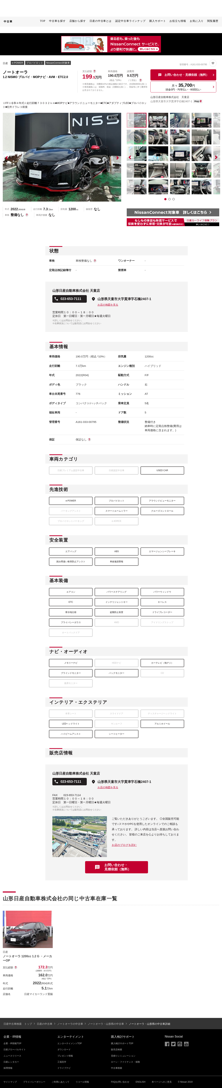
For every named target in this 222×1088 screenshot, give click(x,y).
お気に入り (197, 21)
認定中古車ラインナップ (130, 21)
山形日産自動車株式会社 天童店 (169, 97)
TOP (42, 21)
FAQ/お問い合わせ (120, 1082)
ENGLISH (140, 1082)
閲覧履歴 (212, 21)
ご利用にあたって (60, 1082)
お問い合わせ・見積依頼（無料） (117, 867)
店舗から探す (77, 21)
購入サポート (157, 21)
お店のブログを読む (124, 845)
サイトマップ (10, 1082)
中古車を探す (57, 21)
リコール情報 (82, 1082)
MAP (197, 101)
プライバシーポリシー (34, 1082)
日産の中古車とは (101, 21)
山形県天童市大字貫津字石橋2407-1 (124, 299)
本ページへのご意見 (162, 1082)
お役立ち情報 (177, 21)
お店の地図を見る (107, 304)
